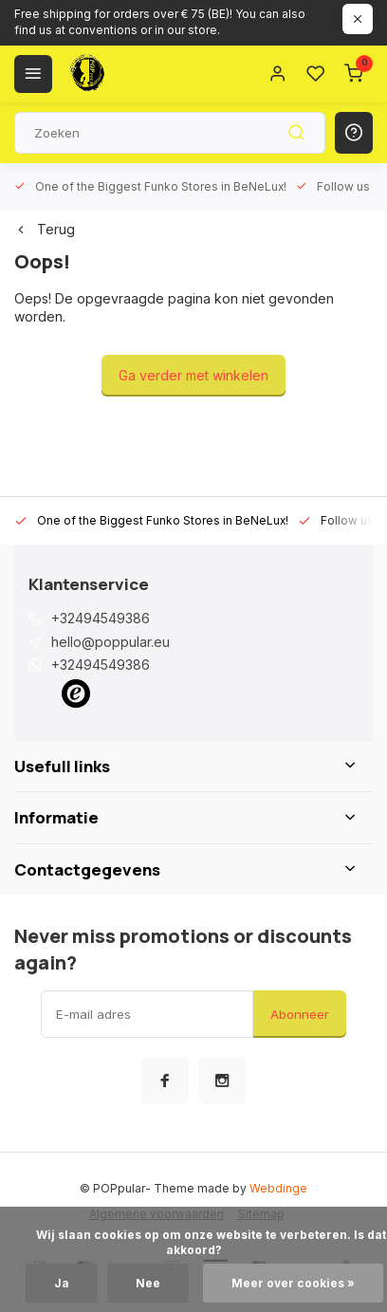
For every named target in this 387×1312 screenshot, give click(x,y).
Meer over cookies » (293, 1283)
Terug (44, 229)
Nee (148, 1283)
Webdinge (278, 1188)
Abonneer (299, 1014)
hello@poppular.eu (110, 642)
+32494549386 (100, 618)
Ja (61, 1283)
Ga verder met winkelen (193, 375)
